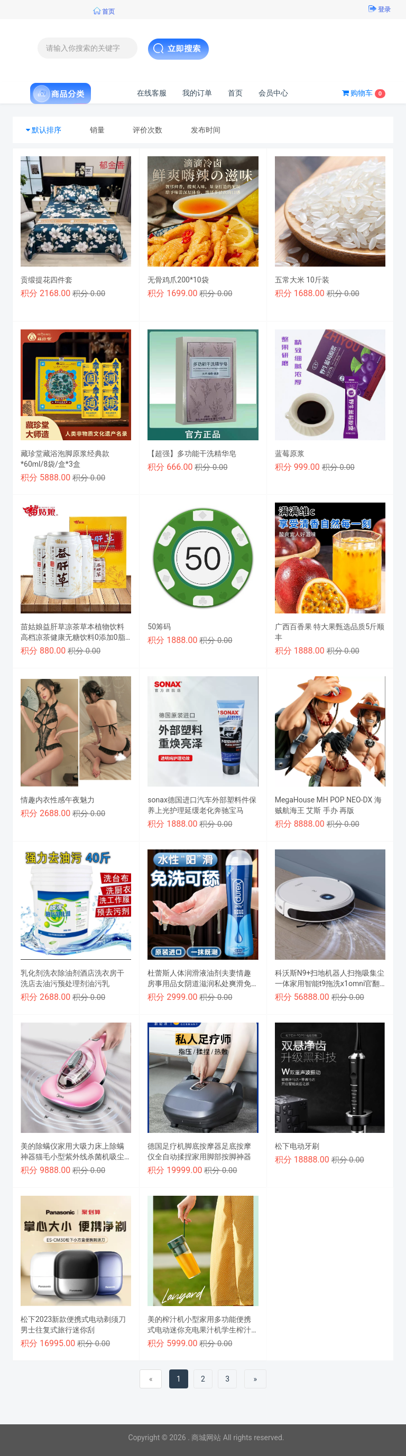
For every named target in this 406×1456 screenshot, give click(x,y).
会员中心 (273, 93)
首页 (235, 93)
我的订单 (197, 93)
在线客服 (152, 93)
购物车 (363, 93)
